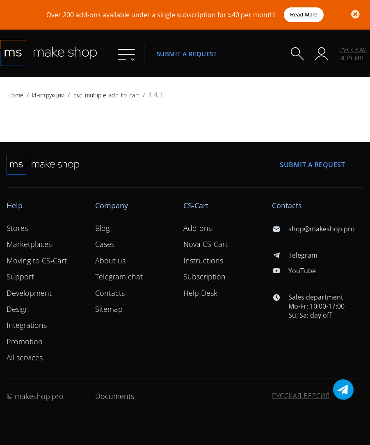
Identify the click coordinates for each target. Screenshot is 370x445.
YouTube (294, 270)
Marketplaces (29, 244)
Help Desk (200, 293)
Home (15, 95)
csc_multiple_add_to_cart (106, 95)
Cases (104, 244)
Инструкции (48, 95)
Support (20, 276)
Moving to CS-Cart (37, 260)
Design (18, 309)
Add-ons (197, 228)
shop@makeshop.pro (313, 228)
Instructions (203, 260)
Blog (102, 228)
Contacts (110, 293)
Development (29, 293)
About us (110, 260)
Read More (303, 15)
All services (25, 357)
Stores (17, 228)
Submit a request (187, 53)
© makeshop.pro (35, 396)
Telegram (294, 255)
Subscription (204, 276)
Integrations (27, 325)
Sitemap (109, 309)
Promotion (25, 341)
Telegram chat (119, 276)
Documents (114, 396)
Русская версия (353, 54)
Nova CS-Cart (205, 244)
